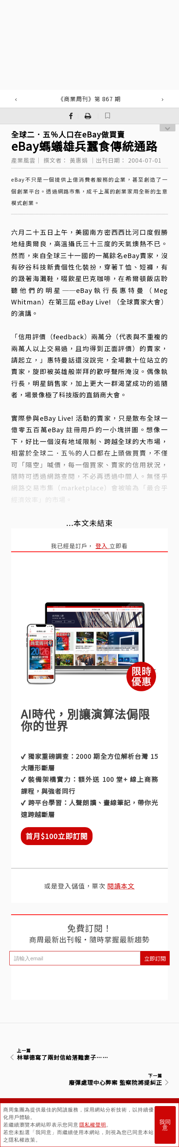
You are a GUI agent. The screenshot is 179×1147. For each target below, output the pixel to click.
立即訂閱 (155, 958)
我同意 (165, 1125)
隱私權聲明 (92, 1125)
